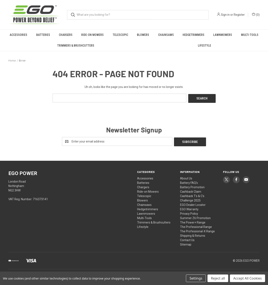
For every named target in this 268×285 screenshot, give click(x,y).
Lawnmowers (222, 35)
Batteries (43, 35)
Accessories (18, 35)
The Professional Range (196, 225)
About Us (186, 177)
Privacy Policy (189, 212)
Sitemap (185, 243)
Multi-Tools (249, 35)
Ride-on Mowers (92, 35)
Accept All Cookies (247, 278)
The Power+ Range (192, 221)
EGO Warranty (189, 208)
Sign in (225, 14)
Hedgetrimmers (193, 35)
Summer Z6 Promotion (195, 217)
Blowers (143, 35)
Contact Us (187, 239)
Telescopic (120, 35)
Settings (195, 278)
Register (239, 14)
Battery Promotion (192, 186)
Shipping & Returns (192, 234)
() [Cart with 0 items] (256, 14)
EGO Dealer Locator (193, 203)
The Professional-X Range (197, 230)
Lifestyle (204, 45)
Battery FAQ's (189, 181)
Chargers (65, 35)
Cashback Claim (190, 190)
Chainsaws (166, 35)
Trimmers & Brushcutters (75, 45)
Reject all (218, 278)
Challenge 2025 (190, 199)
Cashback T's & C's (192, 195)
